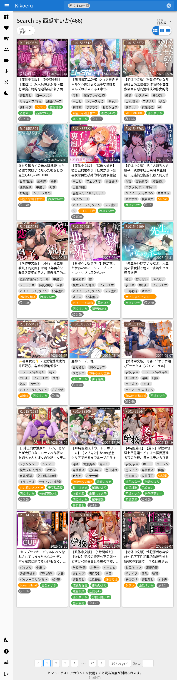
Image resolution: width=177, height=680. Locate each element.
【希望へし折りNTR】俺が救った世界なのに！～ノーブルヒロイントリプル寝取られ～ (93, 268)
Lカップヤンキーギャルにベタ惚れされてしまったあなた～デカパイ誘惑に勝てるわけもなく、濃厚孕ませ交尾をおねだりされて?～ (41, 561)
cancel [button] (88, 5)
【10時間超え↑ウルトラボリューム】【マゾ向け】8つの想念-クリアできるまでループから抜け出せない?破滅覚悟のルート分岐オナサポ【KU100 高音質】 (94, 457)
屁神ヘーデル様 (82, 361)
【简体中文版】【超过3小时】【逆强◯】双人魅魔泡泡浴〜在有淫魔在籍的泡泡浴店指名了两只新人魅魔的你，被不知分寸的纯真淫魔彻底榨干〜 (40, 89)
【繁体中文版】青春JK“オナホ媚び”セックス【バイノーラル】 (147, 363)
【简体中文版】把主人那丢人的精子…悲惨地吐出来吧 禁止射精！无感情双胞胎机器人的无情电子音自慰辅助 (146, 172)
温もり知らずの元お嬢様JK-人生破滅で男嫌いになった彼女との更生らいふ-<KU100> (41, 170)
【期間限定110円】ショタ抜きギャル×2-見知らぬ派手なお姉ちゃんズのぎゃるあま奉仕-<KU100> (94, 86)
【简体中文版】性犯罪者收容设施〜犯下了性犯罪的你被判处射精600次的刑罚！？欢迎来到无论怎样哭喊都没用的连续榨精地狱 (147, 558)
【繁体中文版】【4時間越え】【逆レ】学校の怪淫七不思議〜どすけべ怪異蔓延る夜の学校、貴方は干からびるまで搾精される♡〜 (93, 561)
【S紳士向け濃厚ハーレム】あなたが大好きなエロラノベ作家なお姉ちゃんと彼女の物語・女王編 (41, 455)
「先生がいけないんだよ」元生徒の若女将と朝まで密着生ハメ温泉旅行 (146, 268)
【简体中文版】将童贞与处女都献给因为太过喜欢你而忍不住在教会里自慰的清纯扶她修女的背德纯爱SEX (146, 86)
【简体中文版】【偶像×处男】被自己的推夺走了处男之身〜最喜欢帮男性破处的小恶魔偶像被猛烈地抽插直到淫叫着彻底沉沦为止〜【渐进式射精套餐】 (93, 175)
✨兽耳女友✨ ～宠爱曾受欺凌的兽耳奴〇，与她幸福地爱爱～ (41, 363)
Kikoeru (24, 5)
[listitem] (6, 16)
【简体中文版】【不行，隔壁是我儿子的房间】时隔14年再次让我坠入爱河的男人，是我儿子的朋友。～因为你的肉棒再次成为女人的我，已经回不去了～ (40, 272)
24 (93, 663)
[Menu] (6, 6)
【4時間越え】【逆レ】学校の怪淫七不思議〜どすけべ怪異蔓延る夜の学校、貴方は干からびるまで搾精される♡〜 (147, 455)
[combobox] (128, 5)
